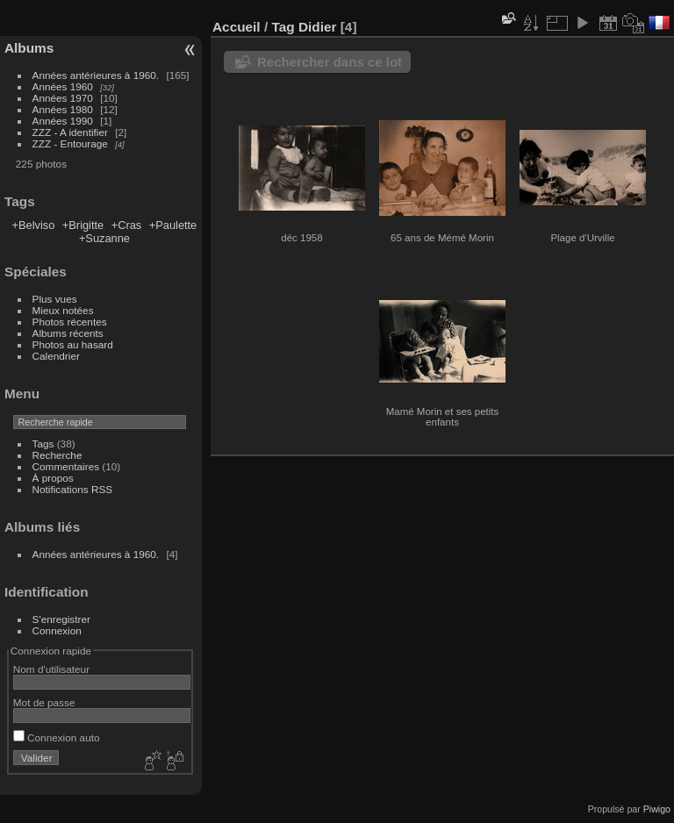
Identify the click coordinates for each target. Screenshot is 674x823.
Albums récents (68, 333)
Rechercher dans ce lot (329, 61)
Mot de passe (44, 702)
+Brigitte (83, 225)
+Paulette (173, 225)
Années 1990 (62, 120)
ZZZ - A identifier (70, 132)
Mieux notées (63, 310)
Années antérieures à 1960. (96, 75)
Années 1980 (62, 109)
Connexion (57, 630)
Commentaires (66, 466)
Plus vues (54, 298)
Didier (317, 26)
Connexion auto (56, 737)
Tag (282, 26)
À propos (53, 477)
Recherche (57, 455)
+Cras (126, 225)
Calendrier (56, 355)
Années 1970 (62, 98)
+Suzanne (104, 238)
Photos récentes (69, 321)
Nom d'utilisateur (51, 669)
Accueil (236, 26)
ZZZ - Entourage (70, 143)
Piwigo (656, 809)
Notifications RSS (72, 489)
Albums (29, 47)
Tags (43, 443)
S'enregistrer (61, 619)
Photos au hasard (72, 344)
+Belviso (33, 225)
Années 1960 (62, 86)
